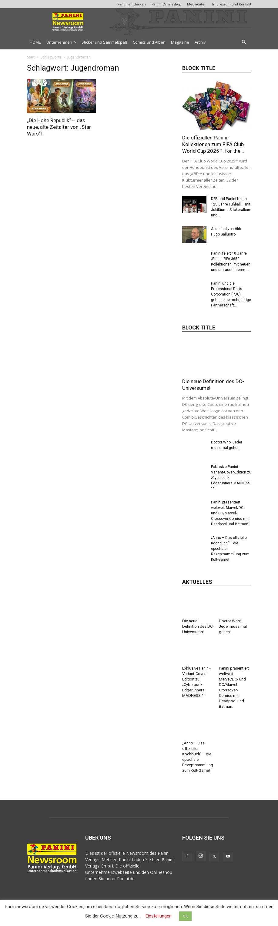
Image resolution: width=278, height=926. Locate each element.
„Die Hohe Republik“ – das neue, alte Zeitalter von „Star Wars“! (59, 127)
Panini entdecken (131, 4)
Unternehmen (61, 42)
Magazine (180, 42)
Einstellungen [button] (159, 916)
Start (31, 57)
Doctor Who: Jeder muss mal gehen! (233, 626)
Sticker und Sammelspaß (104, 42)
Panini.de (126, 878)
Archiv (200, 42)
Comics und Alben (149, 42)
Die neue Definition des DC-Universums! (198, 626)
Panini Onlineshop (166, 4)
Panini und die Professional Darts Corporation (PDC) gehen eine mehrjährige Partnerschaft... (231, 294)
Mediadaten (196, 4)
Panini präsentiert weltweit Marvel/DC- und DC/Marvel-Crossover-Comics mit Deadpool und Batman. (230, 513)
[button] (244, 42)
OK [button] (185, 916)
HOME (35, 42)
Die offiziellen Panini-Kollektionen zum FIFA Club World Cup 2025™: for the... (213, 144)
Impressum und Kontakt (231, 4)
